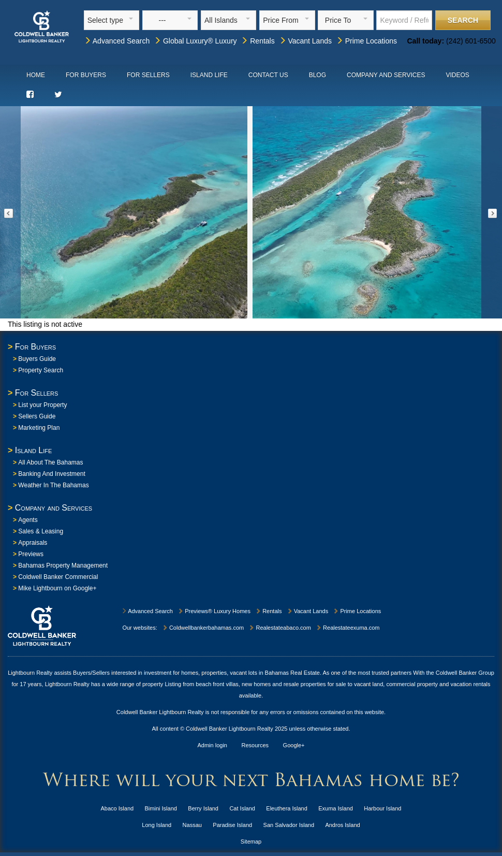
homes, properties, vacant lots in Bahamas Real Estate (250, 673)
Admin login (212, 745)
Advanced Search (117, 41)
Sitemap (251, 841)
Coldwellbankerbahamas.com (203, 628)
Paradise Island (232, 825)
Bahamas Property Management (63, 565)
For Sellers (148, 75)
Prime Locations (366, 41)
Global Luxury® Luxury (195, 41)
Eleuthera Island (286, 808)
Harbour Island (382, 808)
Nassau (192, 825)
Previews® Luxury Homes (214, 611)
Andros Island (342, 825)
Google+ (294, 745)
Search (463, 20)
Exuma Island (335, 808)
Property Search (40, 370)
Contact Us (268, 75)
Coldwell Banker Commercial (58, 577)
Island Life (209, 75)
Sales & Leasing (40, 531)
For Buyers (86, 75)
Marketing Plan (39, 427)
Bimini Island (161, 808)
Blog (317, 75)
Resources (255, 745)
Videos (457, 75)
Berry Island (203, 808)
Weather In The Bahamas (53, 485)
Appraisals (32, 542)
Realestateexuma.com (348, 628)
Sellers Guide (36, 416)
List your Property (42, 405)
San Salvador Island (288, 825)
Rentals (257, 41)
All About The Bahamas (50, 462)
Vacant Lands (305, 41)
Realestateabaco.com (279, 628)
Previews (30, 554)
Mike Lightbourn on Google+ (57, 588)
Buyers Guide (37, 358)
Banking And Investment (51, 473)
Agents (27, 520)
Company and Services (386, 75)
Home (35, 75)
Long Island (156, 825)
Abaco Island (117, 808)
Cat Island (242, 808)
